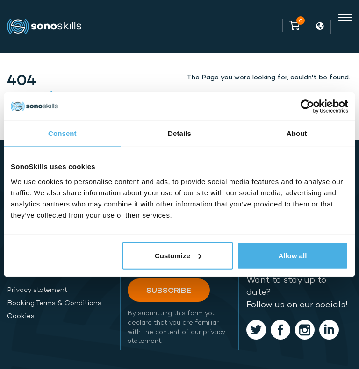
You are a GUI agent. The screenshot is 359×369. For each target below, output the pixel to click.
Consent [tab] (62, 133)
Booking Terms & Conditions (54, 302)
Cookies (21, 316)
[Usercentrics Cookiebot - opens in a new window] (307, 106)
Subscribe (168, 290)
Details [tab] (179, 133)
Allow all (292, 255)
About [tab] (297, 133)
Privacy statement (37, 289)
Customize (178, 255)
